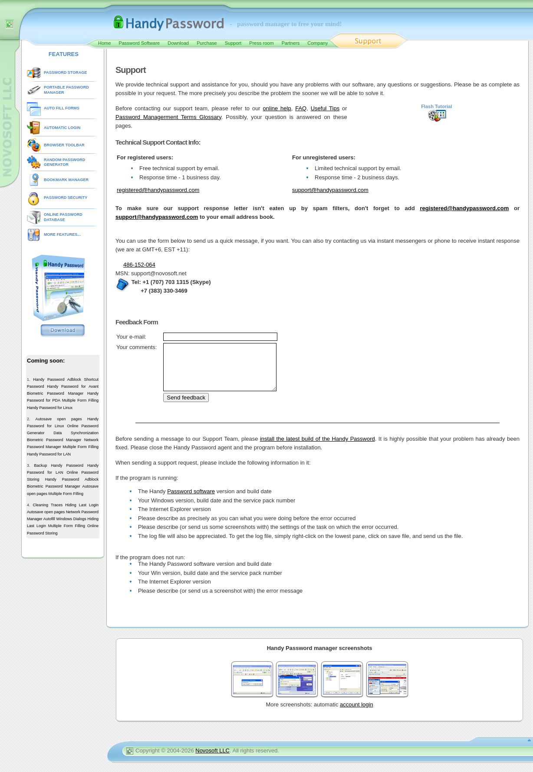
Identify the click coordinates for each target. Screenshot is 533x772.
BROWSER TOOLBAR (64, 145)
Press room (261, 43)
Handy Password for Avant (73, 386)
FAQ (300, 108)
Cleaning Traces (48, 505)
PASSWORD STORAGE (65, 72)
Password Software (139, 43)
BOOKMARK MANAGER (66, 180)
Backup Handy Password (58, 465)
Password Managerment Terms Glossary (168, 117)
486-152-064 (139, 264)
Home (104, 43)
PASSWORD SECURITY (65, 197)
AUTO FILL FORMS (61, 108)
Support (233, 43)
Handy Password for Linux (49, 408)
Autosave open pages (58, 419)
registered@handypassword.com (158, 190)
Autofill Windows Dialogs (64, 519)
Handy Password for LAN (49, 454)
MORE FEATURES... (62, 234)
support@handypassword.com (330, 190)
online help (277, 108)
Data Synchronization (76, 433)
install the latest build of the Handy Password (317, 448)
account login (356, 713)
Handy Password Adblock (57, 379)
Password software (191, 500)
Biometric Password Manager (55, 393)
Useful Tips (325, 108)
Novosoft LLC (212, 759)
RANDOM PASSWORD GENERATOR (64, 162)
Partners (291, 43)
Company (317, 43)
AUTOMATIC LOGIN (62, 127)
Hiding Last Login (82, 505)
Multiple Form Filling (80, 400)
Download (178, 43)
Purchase (207, 43)
